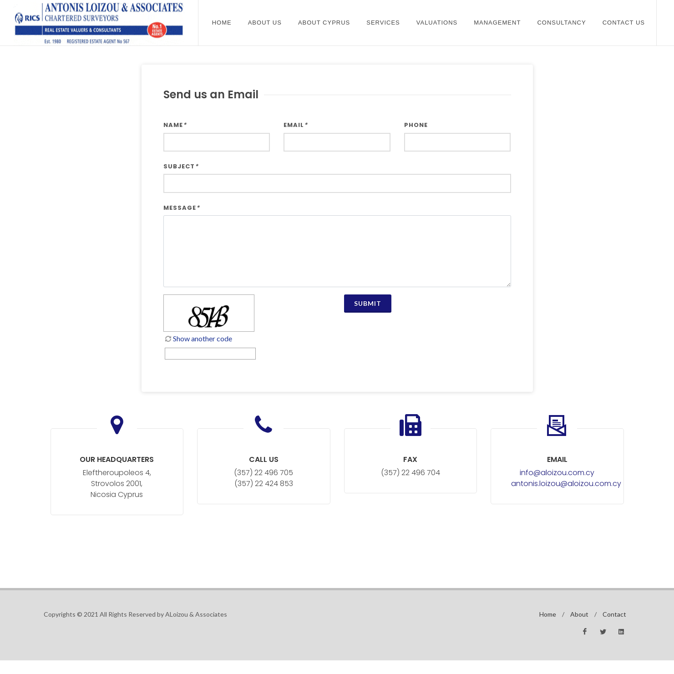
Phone (416, 125)
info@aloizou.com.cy (557, 472)
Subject (180, 166)
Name (175, 125)
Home (222, 22)
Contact (614, 614)
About (579, 614)
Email (296, 125)
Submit (367, 303)
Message (181, 207)
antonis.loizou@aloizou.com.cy (566, 483)
